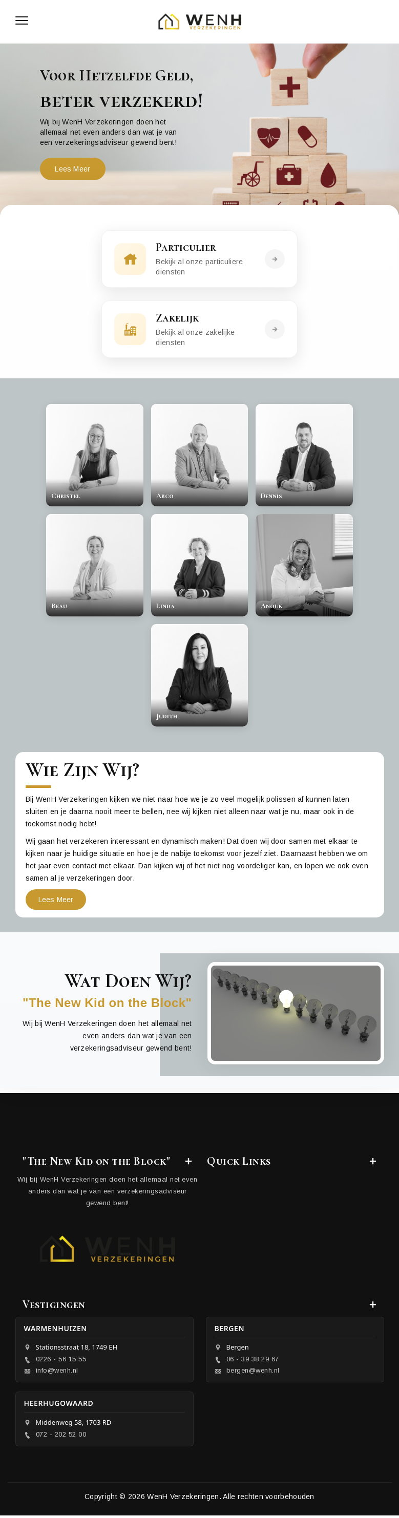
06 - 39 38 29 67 (252, 1361)
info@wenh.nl (57, 1373)
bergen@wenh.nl (253, 1373)
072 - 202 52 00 (61, 1437)
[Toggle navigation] (21, 21)
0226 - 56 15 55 (61, 1361)
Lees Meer (73, 169)
